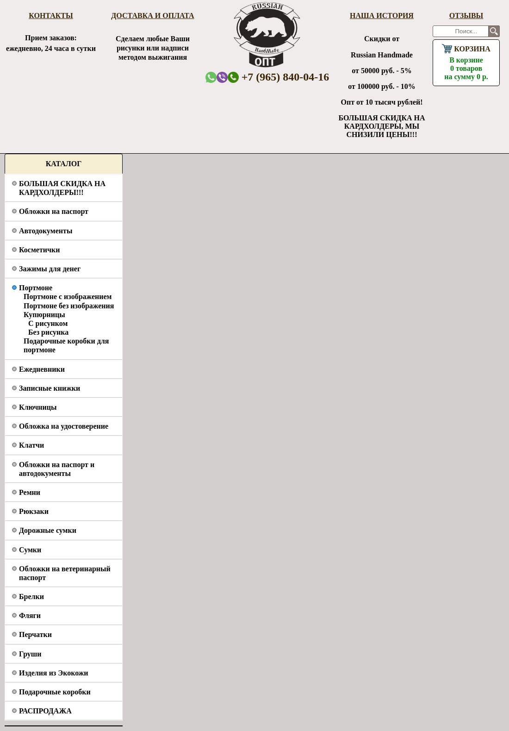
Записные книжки (49, 388)
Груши (30, 654)
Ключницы (37, 407)
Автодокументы (45, 231)
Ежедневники (42, 369)
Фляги (30, 615)
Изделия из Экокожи (53, 673)
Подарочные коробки (55, 692)
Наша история (382, 15)
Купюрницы (44, 315)
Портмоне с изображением (68, 296)
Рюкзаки (34, 511)
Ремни (29, 492)
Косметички (39, 250)
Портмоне (35, 288)
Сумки (30, 550)
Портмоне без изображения (69, 306)
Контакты (51, 15)
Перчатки (35, 634)
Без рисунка (48, 332)
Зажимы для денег (50, 269)
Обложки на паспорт (53, 211)
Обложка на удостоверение (63, 426)
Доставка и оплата (152, 15)
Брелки (31, 596)
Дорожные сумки (47, 530)
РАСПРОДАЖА (45, 711)
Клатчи (31, 445)
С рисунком (48, 323)
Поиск (494, 31)
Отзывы (466, 15)
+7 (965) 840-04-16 (278, 77)
